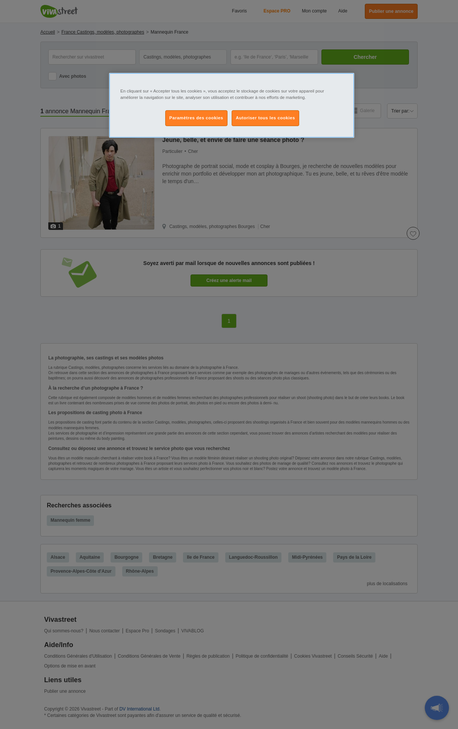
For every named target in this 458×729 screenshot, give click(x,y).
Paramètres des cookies (196, 118)
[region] (231, 105)
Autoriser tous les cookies (265, 118)
